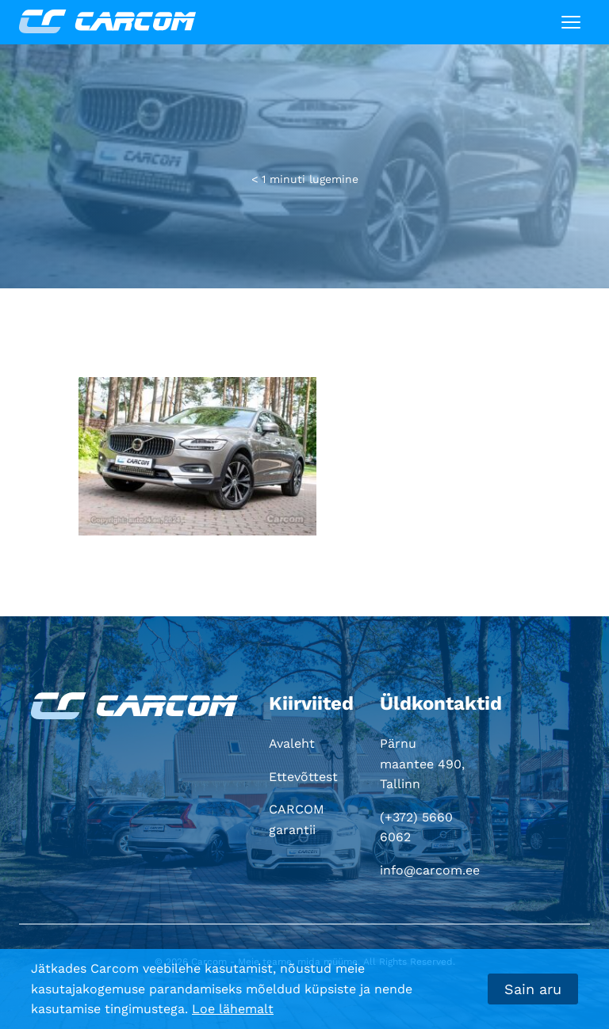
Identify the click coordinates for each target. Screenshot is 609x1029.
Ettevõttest (303, 776)
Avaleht (292, 743)
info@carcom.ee (430, 870)
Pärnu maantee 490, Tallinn (422, 763)
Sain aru (532, 989)
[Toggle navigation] (571, 22)
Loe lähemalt (233, 1008)
